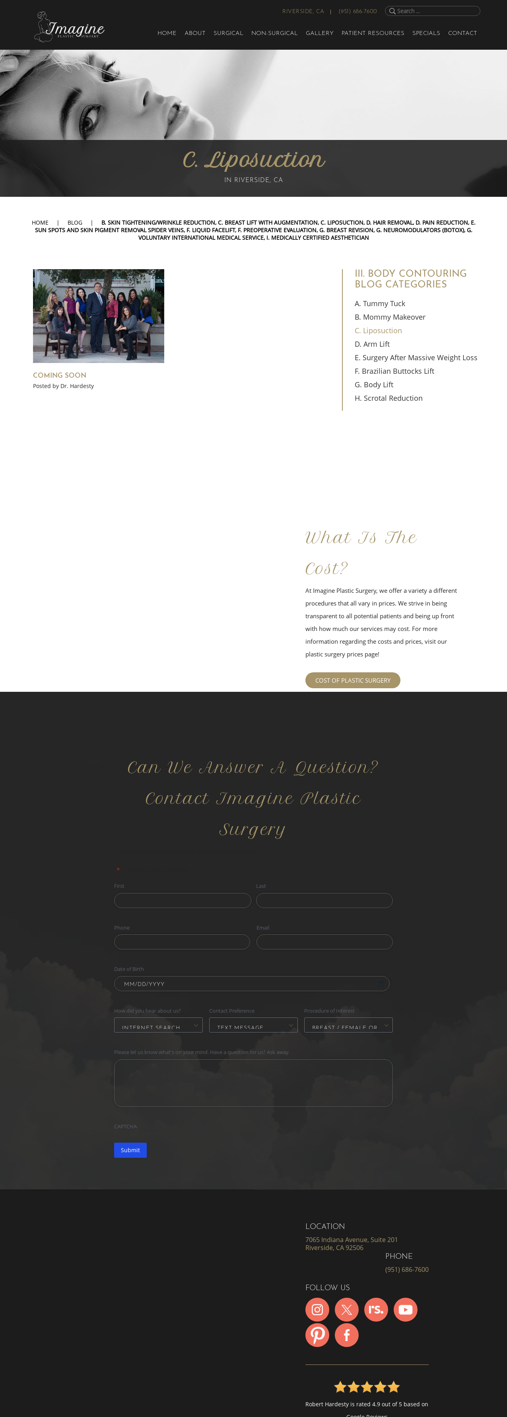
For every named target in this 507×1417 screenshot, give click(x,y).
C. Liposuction (342, 222)
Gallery (320, 34)
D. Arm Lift (372, 344)
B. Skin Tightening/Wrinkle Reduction (158, 222)
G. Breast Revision (346, 230)
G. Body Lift (374, 384)
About (195, 34)
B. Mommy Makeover (390, 317)
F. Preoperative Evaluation (277, 230)
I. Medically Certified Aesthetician (317, 237)
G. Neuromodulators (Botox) (420, 230)
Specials (426, 34)
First (119, 885)
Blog (75, 222)
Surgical (228, 34)
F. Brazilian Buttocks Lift (394, 371)
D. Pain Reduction (442, 222)
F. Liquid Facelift (210, 230)
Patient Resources (373, 34)
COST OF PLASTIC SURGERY (352, 680)
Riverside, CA (303, 12)
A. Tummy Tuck (380, 303)
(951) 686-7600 (357, 12)
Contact (462, 34)
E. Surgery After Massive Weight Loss (416, 357)
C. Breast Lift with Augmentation (268, 222)
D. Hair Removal (389, 222)
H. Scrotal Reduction (389, 398)
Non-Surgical (274, 34)
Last (261, 885)
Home (167, 34)
